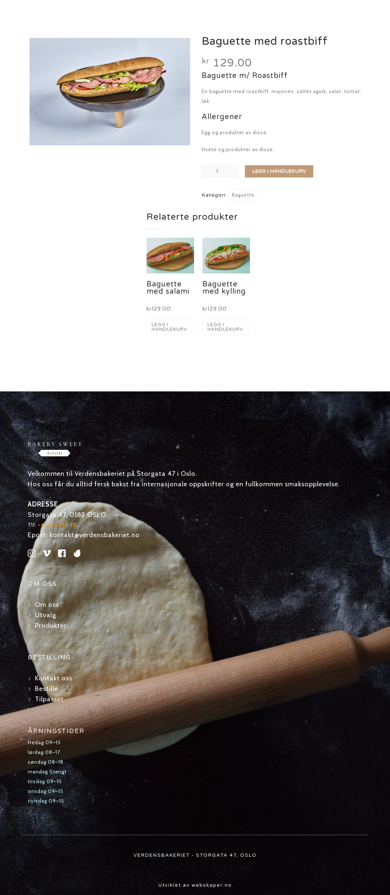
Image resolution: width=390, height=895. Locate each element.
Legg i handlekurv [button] (169, 327)
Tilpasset (49, 699)
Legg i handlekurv (279, 171)
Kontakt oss (53, 678)
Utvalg (45, 615)
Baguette (243, 195)
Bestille (46, 688)
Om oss (47, 604)
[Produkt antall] (220, 171)
